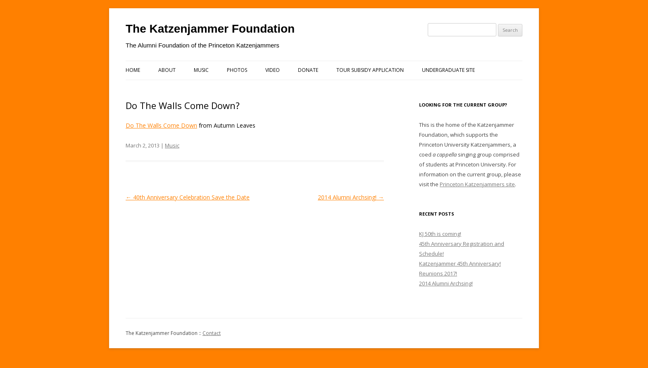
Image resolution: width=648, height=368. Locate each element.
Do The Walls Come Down (161, 125)
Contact (211, 333)
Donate (308, 70)
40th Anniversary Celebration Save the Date (188, 197)
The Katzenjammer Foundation (210, 28)
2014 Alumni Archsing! (351, 197)
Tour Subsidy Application (370, 70)
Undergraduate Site (448, 70)
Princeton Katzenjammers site (477, 184)
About (167, 70)
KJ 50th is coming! (440, 233)
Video (272, 70)
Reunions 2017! (438, 273)
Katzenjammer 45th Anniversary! (460, 263)
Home (133, 70)
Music (201, 70)
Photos (237, 70)
